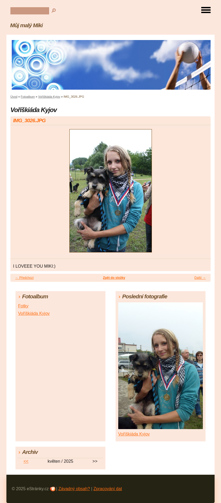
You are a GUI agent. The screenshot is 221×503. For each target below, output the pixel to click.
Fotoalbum (28, 96)
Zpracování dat (107, 488)
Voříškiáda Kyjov (49, 96)
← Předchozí (24, 278)
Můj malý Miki (26, 25)
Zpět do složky (114, 278)
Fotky (23, 306)
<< (26, 461)
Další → (200, 278)
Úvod (13, 96)
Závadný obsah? (74, 488)
